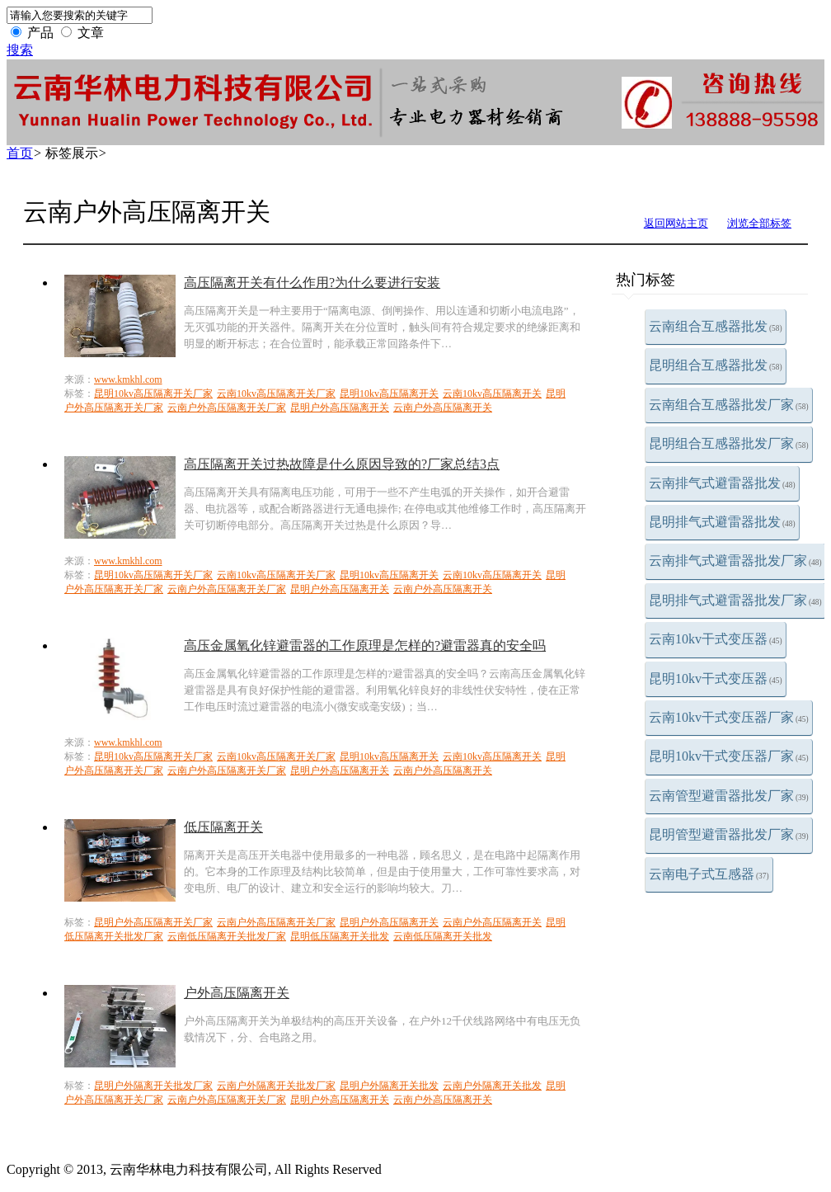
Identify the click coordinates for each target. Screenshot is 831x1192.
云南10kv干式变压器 (715, 639)
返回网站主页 (676, 223)
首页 (20, 153)
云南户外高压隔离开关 (442, 407)
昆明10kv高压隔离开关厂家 (153, 393)
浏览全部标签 (759, 223)
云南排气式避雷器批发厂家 (735, 561)
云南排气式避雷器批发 (722, 483)
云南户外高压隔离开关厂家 (226, 407)
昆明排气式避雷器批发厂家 (735, 600)
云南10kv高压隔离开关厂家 (276, 393)
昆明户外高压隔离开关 (339, 407)
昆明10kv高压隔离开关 (389, 393)
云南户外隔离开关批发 (492, 1085)
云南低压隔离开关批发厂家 (226, 936)
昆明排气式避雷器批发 (722, 522)
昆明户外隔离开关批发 (389, 1085)
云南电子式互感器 (709, 874)
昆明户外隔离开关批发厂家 (153, 1085)
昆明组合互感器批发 (715, 365)
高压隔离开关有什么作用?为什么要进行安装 (312, 283)
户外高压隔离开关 (236, 993)
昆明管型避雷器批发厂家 (729, 834)
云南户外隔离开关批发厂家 (276, 1085)
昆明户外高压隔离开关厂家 (153, 922)
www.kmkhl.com (128, 379)
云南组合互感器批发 (715, 326)
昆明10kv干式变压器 (715, 678)
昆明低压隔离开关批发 (339, 936)
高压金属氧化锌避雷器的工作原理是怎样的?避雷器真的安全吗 (365, 645)
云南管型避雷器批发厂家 (729, 796)
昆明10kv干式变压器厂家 (729, 756)
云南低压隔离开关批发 (442, 936)
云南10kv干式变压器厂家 (729, 717)
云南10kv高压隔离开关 (492, 393)
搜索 (20, 50)
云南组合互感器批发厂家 (729, 405)
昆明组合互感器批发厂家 (729, 443)
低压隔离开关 (223, 827)
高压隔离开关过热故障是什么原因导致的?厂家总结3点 (342, 464)
